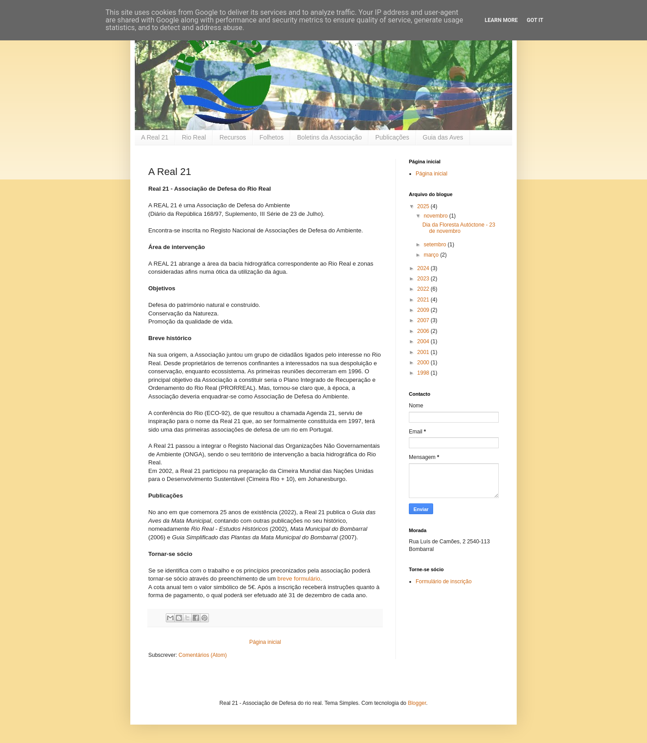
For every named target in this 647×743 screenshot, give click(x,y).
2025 (424, 206)
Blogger (417, 703)
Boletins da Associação (329, 137)
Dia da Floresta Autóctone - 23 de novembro (458, 228)
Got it (535, 20)
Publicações (392, 137)
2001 (424, 352)
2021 (424, 300)
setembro (436, 244)
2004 (424, 341)
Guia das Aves (443, 137)
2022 (424, 289)
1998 (424, 373)
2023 (424, 278)
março (432, 255)
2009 (424, 310)
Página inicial (265, 642)
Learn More (501, 20)
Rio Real (194, 137)
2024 (424, 268)
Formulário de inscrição (444, 581)
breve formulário (298, 578)
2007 (424, 320)
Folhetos (272, 137)
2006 (424, 331)
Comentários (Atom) (202, 655)
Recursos (232, 137)
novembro (436, 216)
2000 (424, 362)
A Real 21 (154, 137)
